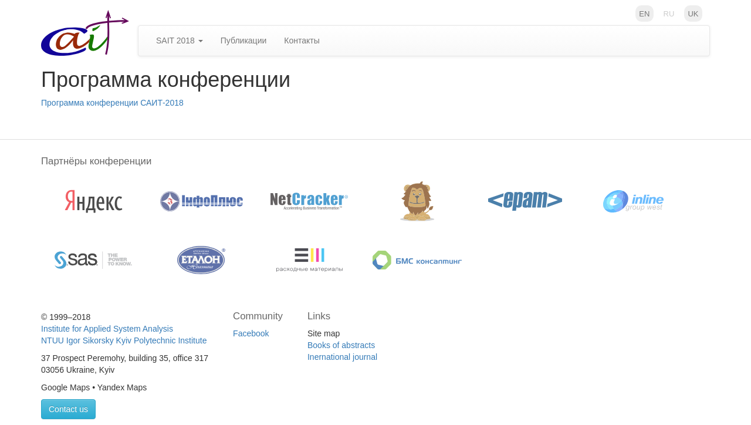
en (644, 13)
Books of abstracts (341, 345)
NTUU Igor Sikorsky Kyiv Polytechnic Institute (124, 340)
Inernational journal (342, 357)
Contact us (68, 409)
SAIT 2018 (179, 40)
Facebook (251, 333)
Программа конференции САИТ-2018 (112, 102)
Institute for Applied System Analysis (107, 328)
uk (693, 13)
